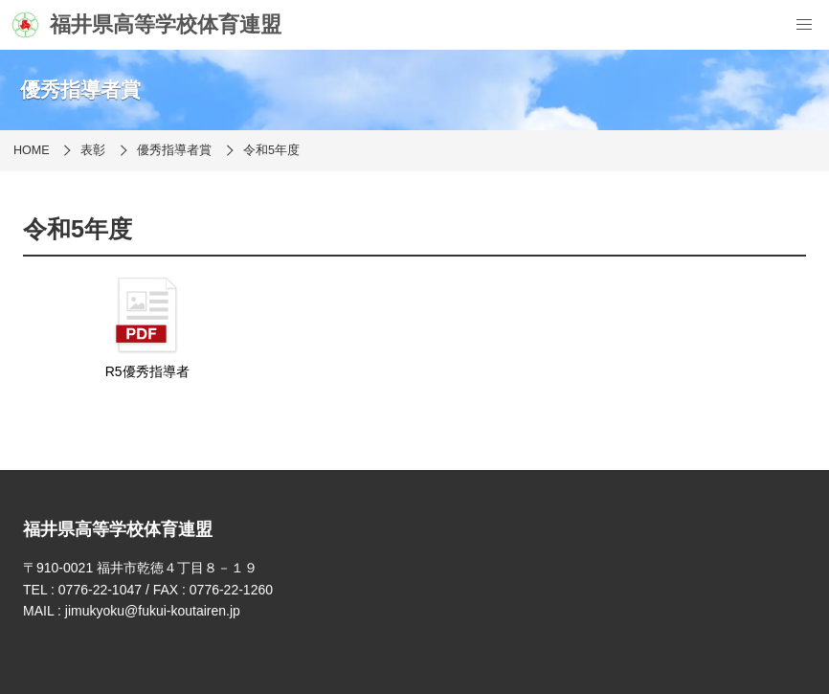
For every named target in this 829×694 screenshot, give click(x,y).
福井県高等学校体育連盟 (146, 24)
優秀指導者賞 (174, 150)
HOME (31, 150)
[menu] (804, 25)
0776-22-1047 (100, 589)
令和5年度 (271, 150)
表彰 (92, 150)
